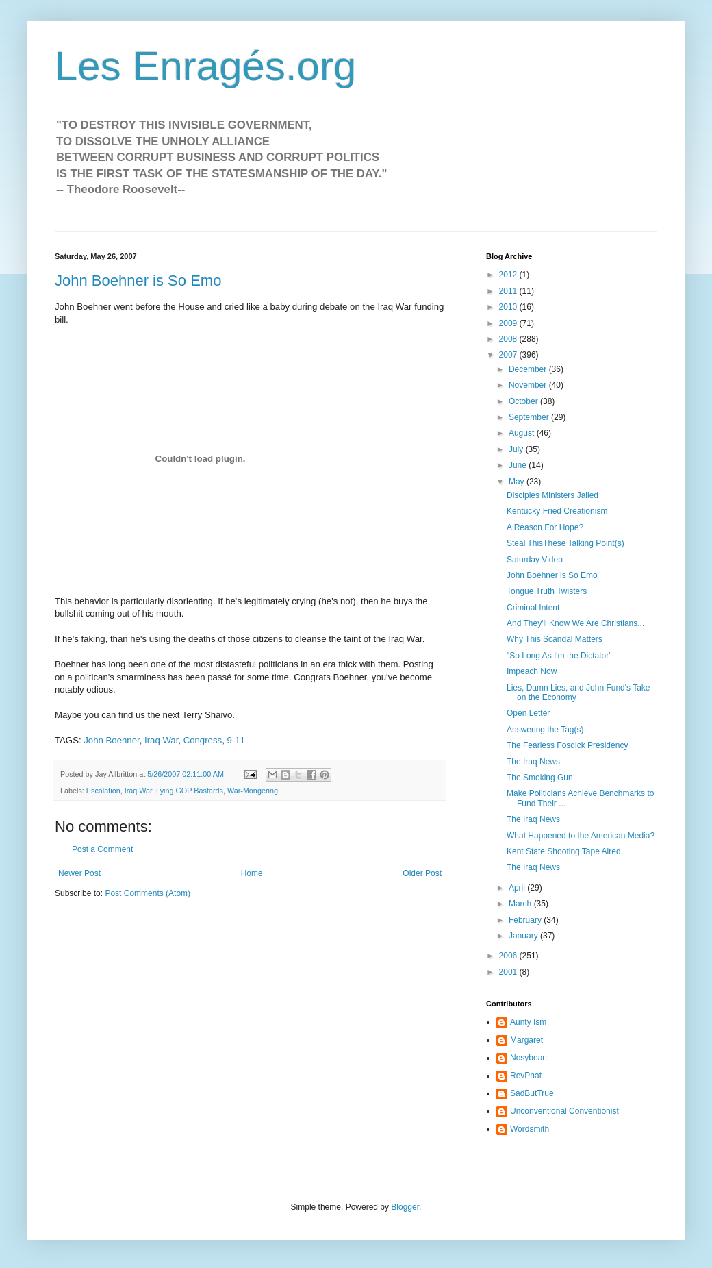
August (523, 433)
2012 (509, 274)
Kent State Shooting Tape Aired (564, 851)
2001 (509, 972)
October (524, 401)
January (524, 936)
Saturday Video (535, 559)
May (517, 481)
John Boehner (111, 740)
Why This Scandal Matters (554, 639)
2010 (509, 307)
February (526, 920)
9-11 (235, 740)
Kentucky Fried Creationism (557, 511)
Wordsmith (529, 1129)
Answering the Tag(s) (545, 729)
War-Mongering (252, 790)
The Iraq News (533, 762)
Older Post (422, 873)
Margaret (526, 1040)
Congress (202, 740)
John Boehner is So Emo (138, 280)
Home (252, 873)
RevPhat (526, 1075)
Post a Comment (102, 849)
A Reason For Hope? (545, 527)
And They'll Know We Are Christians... (575, 623)
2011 (509, 291)
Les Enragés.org (205, 66)
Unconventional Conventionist (564, 1111)
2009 (509, 323)
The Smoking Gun (540, 777)
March (521, 903)
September (530, 417)
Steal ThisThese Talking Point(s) (565, 543)
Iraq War (161, 740)
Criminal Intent (533, 607)
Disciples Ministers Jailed (552, 495)
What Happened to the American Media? (580, 836)
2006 (509, 955)
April (518, 888)
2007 (509, 355)
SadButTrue (532, 1093)
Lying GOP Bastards (189, 790)
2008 (509, 339)
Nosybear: (529, 1057)
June (519, 465)
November (529, 385)
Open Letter (528, 713)
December (529, 369)
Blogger (405, 1207)
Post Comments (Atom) (147, 893)
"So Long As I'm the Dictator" (559, 655)
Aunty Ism (528, 1022)
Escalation (103, 790)
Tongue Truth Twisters (547, 591)
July (517, 449)
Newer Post (79, 873)
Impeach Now (532, 671)
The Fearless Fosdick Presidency (567, 745)
